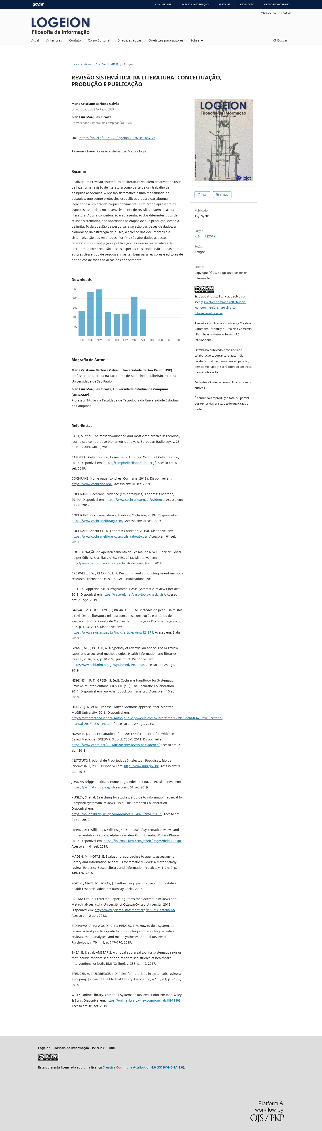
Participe (224, 4)
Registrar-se (268, 12)
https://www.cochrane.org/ (92, 484)
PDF (204, 195)
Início (75, 64)
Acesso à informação (195, 4)
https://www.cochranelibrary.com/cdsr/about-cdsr (110, 536)
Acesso (286, 12)
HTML (224, 195)
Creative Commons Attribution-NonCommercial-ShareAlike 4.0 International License (220, 307)
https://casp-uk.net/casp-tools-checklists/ (134, 594)
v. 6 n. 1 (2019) (108, 64)
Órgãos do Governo (277, 4)
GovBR (38, 4)
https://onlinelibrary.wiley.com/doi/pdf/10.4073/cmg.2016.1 (117, 814)
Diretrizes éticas (129, 40)
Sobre (195, 40)
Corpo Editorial (99, 40)
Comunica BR (163, 4)
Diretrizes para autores (166, 40)
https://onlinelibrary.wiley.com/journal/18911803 (144, 1000)
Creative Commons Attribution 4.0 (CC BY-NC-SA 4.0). (144, 1067)
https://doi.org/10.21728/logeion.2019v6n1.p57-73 (117, 138)
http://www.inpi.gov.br (141, 766)
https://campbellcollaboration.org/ (130, 463)
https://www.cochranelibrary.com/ (97, 521)
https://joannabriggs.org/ (91, 787)
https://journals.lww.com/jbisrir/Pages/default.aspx (143, 841)
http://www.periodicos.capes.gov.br (98, 563)
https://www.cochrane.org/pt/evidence (135, 499)
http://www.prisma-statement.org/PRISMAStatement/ (135, 910)
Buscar (280, 40)
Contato (75, 40)
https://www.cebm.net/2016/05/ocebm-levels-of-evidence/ (116, 745)
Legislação (247, 4)
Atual (35, 40)
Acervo (88, 64)
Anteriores (54, 40)
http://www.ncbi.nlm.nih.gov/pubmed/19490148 (108, 665)
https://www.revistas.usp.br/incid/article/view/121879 (112, 632)
